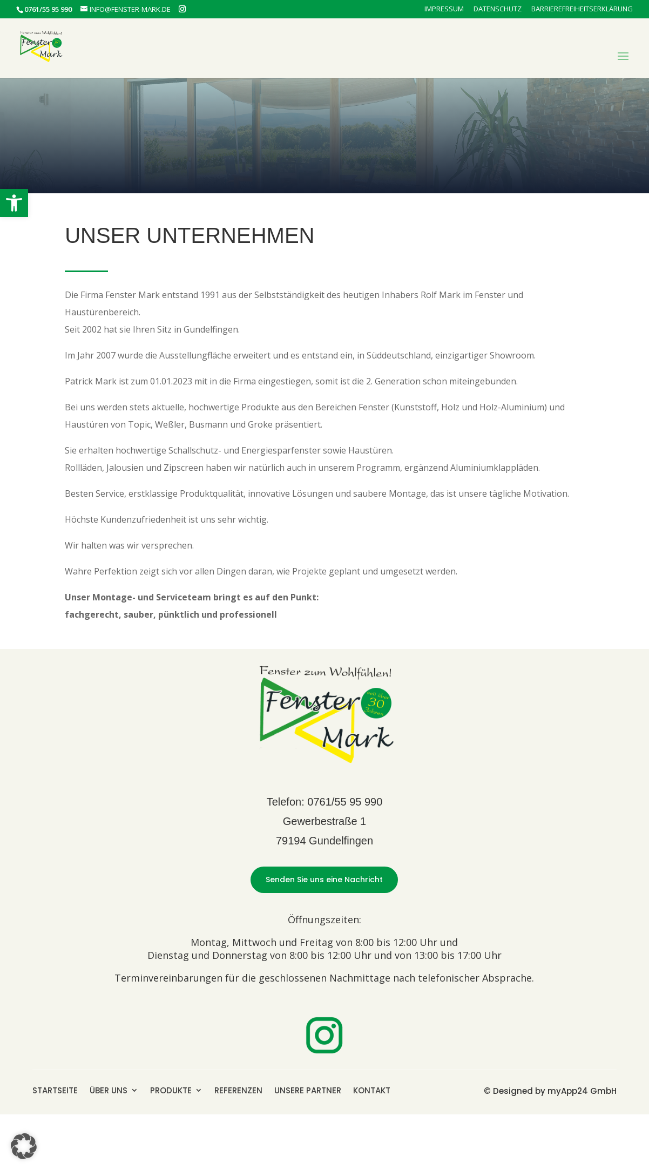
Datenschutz (498, 9)
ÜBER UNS (108, 1089)
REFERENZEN (238, 1089)
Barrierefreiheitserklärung (582, 9)
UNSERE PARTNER (307, 1089)
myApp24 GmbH (582, 1091)
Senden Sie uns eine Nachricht (324, 879)
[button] (14, 203)
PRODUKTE (171, 1089)
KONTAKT (371, 1089)
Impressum (444, 9)
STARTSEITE (55, 1089)
